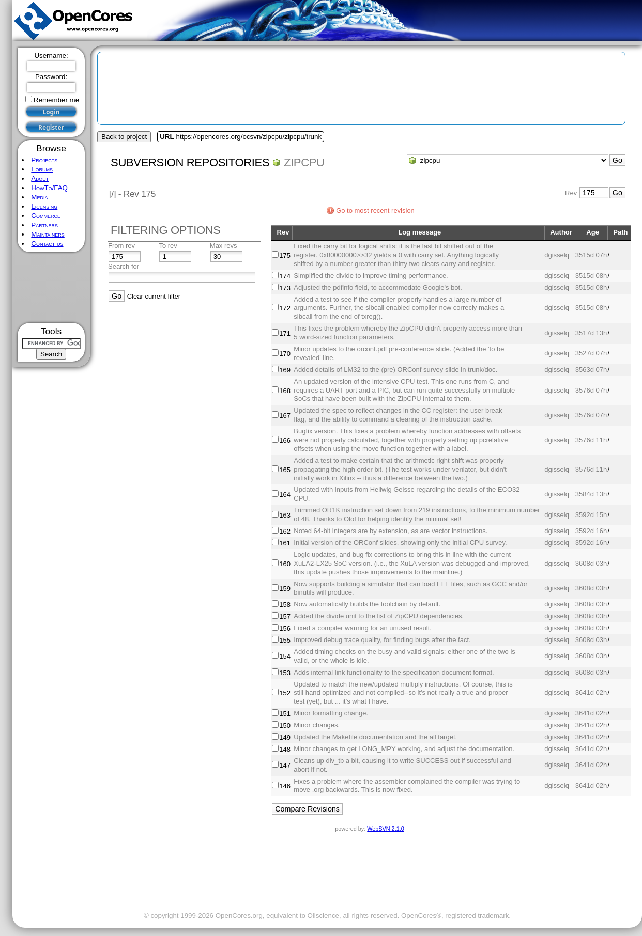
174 (285, 276)
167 (285, 415)
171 (285, 333)
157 (285, 616)
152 (285, 693)
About (40, 178)
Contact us (47, 243)
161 (285, 543)
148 (285, 749)
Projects (44, 160)
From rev (121, 245)
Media (39, 197)
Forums (42, 169)
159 (285, 588)
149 (285, 737)
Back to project (124, 137)
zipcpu (304, 162)
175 (285, 255)
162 (285, 531)
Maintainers (47, 234)
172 (285, 308)
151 (285, 713)
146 (285, 786)
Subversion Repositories (190, 162)
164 (285, 494)
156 (285, 628)
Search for (123, 266)
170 (285, 353)
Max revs (223, 245)
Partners (44, 225)
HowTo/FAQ (49, 188)
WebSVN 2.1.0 (385, 828)
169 (285, 370)
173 (285, 288)
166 (285, 440)
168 (285, 391)
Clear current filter (153, 296)
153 (285, 673)
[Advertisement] (51, 287)
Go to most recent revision (375, 210)
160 (285, 564)
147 (285, 765)
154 (285, 656)
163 (285, 515)
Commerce (45, 216)
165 (285, 470)
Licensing (44, 206)
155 (285, 640)
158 (285, 605)
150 (285, 725)
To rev (168, 245)
